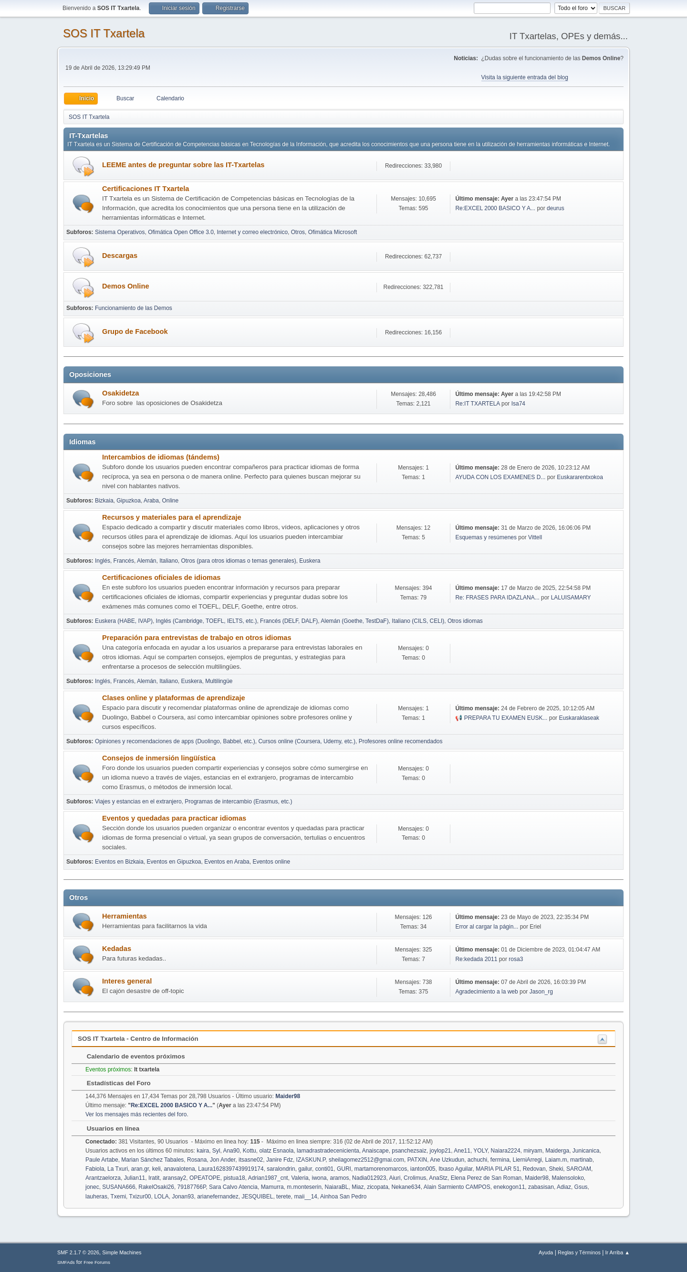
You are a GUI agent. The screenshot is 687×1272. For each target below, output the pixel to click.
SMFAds (66, 1262)
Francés (124, 560)
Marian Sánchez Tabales (152, 1159)
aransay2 (174, 1178)
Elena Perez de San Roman (486, 1178)
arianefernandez (218, 1196)
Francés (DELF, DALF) (289, 621)
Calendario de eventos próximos (131, 1056)
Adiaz (564, 1187)
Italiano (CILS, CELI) (418, 621)
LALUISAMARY (571, 597)
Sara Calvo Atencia (233, 1187)
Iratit (153, 1178)
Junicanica (586, 1150)
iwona (319, 1178)
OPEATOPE (204, 1178)
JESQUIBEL (257, 1196)
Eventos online (271, 861)
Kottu (249, 1150)
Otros (298, 232)
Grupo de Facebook (135, 331)
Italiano (168, 560)
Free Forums (96, 1262)
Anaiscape (375, 1150)
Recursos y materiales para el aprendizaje (171, 517)
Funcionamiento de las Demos (133, 308)
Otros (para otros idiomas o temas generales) (238, 560)
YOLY (480, 1150)
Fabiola (94, 1168)
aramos (339, 1178)
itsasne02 (251, 1159)
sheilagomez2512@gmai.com (366, 1159)
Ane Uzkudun (447, 1159)
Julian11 (135, 1178)
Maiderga (557, 1150)
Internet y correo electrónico (252, 232)
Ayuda (546, 1252)
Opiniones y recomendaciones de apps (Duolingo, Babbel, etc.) (175, 741)
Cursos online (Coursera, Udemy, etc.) (306, 741)
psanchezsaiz (409, 1150)
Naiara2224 (505, 1150)
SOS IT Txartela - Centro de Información (138, 1038)
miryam (532, 1150)
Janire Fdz (279, 1159)
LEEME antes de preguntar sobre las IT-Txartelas (183, 165)
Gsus (581, 1187)
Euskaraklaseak (579, 718)
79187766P (191, 1187)
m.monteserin (304, 1187)
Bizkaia (104, 500)
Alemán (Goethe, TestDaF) (354, 621)
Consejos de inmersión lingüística (159, 758)
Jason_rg (541, 991)
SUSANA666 (118, 1187)
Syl (216, 1150)
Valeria (299, 1178)
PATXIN (417, 1159)
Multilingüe (218, 681)
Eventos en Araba (227, 861)
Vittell (535, 537)
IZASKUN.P (311, 1159)
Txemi (118, 1196)
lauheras (96, 1196)
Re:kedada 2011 (476, 959)
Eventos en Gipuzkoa (174, 861)
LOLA (161, 1196)
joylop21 (440, 1150)
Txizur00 (140, 1196)
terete (283, 1196)
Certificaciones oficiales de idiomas (161, 577)
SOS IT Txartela (104, 33)
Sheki (556, 1168)
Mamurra (272, 1187)
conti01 (324, 1168)
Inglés (102, 560)
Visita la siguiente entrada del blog (524, 77)
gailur (305, 1168)
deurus (555, 208)
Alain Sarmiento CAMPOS (457, 1187)
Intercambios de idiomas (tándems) (160, 457)
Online (170, 500)
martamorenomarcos (380, 1168)
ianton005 (423, 1168)
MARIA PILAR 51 (498, 1168)
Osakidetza (120, 393)
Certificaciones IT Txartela (145, 188)
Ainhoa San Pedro (343, 1196)
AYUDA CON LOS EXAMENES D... (500, 477)
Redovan (534, 1168)
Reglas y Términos (579, 1252)
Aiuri (394, 1178)
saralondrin (281, 1168)
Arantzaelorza (103, 1178)
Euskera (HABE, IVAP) (124, 621)
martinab (581, 1159)
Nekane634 (405, 1187)
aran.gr (140, 1168)
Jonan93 (183, 1196)
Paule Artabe (101, 1159)
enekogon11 (509, 1187)
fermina (500, 1159)
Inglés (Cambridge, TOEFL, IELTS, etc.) (206, 621)
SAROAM (578, 1168)
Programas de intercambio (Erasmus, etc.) (238, 801)
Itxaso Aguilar (455, 1168)
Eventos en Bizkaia (119, 861)
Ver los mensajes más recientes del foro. (136, 1114)
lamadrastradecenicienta (328, 1150)
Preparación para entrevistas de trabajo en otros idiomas (196, 637)
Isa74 (518, 403)
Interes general (127, 981)
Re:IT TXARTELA (477, 403)
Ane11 (462, 1150)
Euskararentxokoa (580, 477)
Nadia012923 (369, 1178)
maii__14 (305, 1196)
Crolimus (415, 1178)
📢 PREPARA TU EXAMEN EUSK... (501, 718)
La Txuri (117, 1168)
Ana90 (231, 1150)
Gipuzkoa (128, 500)
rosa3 (516, 959)
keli (156, 1168)
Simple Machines (121, 1252)
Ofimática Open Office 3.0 (181, 232)
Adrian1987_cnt (268, 1178)
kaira (203, 1150)
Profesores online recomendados (401, 741)
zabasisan (541, 1187)
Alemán (146, 560)
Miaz (358, 1187)
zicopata (377, 1187)
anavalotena (179, 1168)
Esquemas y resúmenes (486, 537)
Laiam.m (556, 1159)
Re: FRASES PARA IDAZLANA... (497, 597)
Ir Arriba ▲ (617, 1252)
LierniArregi (526, 1159)
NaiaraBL (337, 1187)
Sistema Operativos (120, 232)
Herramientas (124, 916)
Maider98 (287, 1096)
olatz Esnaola (276, 1150)
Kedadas (116, 948)
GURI (344, 1168)
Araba (151, 500)
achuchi (477, 1159)
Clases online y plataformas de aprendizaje (173, 698)
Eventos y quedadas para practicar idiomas (174, 818)
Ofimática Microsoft (332, 232)
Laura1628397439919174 (230, 1168)
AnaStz (438, 1178)
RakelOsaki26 (156, 1187)
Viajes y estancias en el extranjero (138, 801)
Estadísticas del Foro (114, 1083)
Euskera (309, 560)
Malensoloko (568, 1178)
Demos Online (125, 286)
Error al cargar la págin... (486, 926)
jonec (92, 1187)
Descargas (119, 255)
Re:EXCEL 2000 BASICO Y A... (495, 208)
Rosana (197, 1159)
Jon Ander (222, 1159)
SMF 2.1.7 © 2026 (78, 1252)
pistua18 (234, 1178)
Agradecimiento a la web (486, 991)
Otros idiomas (465, 621)
